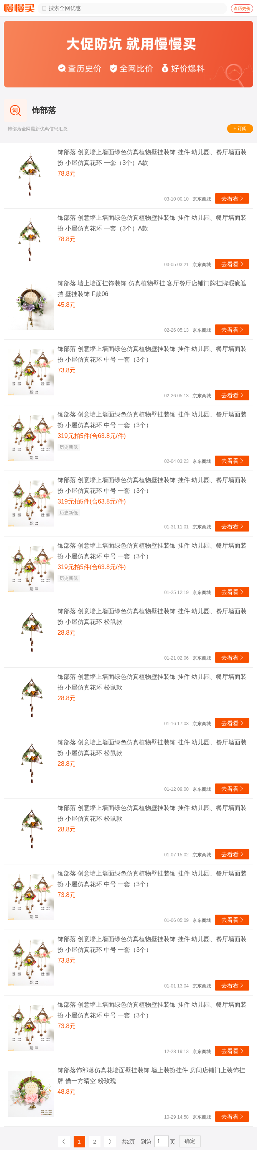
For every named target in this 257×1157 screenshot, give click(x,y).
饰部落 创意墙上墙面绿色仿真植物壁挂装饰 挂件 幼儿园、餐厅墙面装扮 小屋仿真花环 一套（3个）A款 (152, 157)
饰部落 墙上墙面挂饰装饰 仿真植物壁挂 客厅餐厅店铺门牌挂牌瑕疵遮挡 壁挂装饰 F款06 (152, 288)
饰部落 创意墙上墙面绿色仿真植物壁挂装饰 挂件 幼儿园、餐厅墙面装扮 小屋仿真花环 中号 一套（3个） (152, 354)
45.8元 (67, 304)
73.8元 (67, 370)
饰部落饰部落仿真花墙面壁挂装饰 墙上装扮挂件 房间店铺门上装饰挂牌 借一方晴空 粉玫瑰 (151, 1075)
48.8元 (67, 1091)
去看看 (233, 198)
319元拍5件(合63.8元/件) (92, 436)
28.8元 (67, 632)
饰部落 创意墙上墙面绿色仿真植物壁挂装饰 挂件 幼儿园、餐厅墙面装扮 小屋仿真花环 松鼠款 (152, 616)
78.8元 (67, 173)
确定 (190, 1141)
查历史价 (242, 8)
